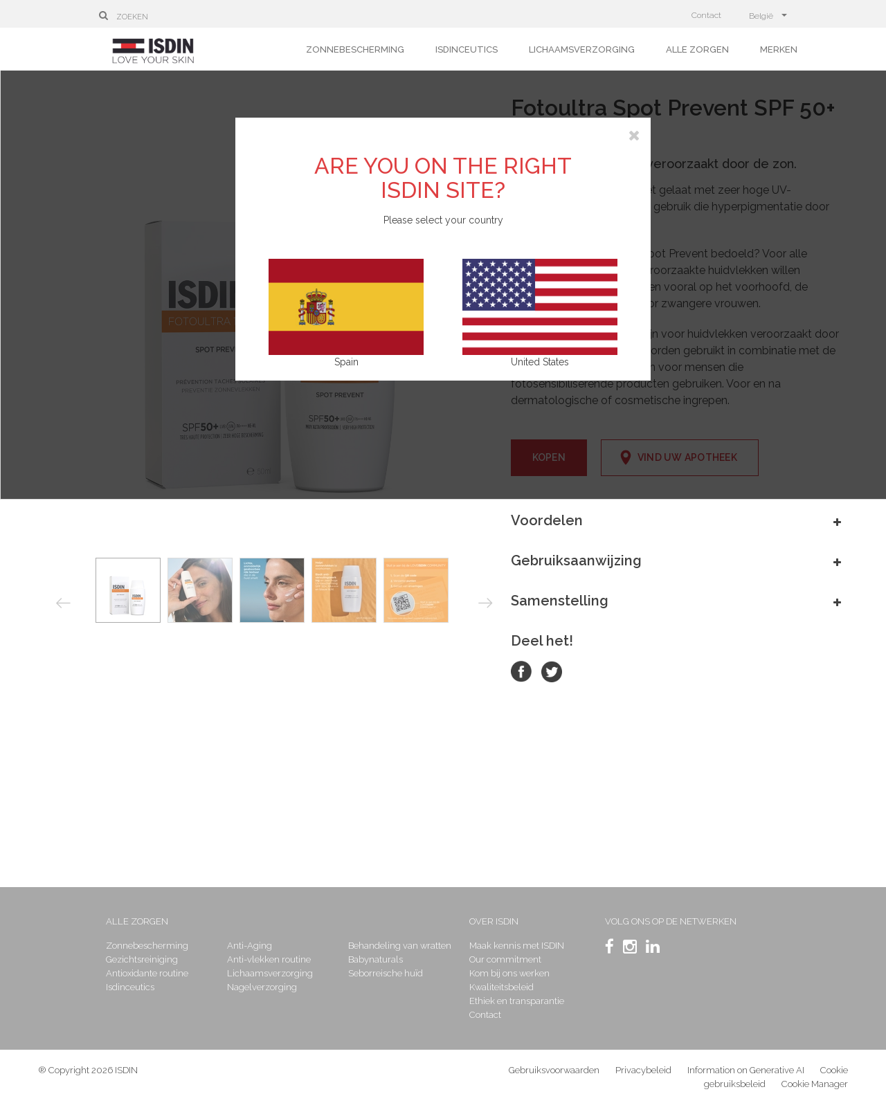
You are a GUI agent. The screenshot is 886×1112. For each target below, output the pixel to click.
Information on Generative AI (745, 1070)
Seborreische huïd (385, 973)
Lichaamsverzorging (582, 49)
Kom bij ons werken (509, 973)
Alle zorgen (697, 49)
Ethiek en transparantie (516, 1001)
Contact (706, 15)
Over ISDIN (493, 921)
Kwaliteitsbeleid (501, 987)
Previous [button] (63, 603)
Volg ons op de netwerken (670, 921)
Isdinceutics (466, 49)
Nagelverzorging (262, 987)
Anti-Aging (249, 945)
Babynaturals (375, 959)
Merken (778, 49)
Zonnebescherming (355, 49)
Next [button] (486, 602)
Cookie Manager (814, 1084)
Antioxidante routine (147, 973)
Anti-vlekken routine (269, 959)
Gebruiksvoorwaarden (554, 1070)
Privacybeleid (643, 1070)
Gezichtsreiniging (142, 959)
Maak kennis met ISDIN (516, 945)
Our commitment (505, 959)
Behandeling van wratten (399, 945)
